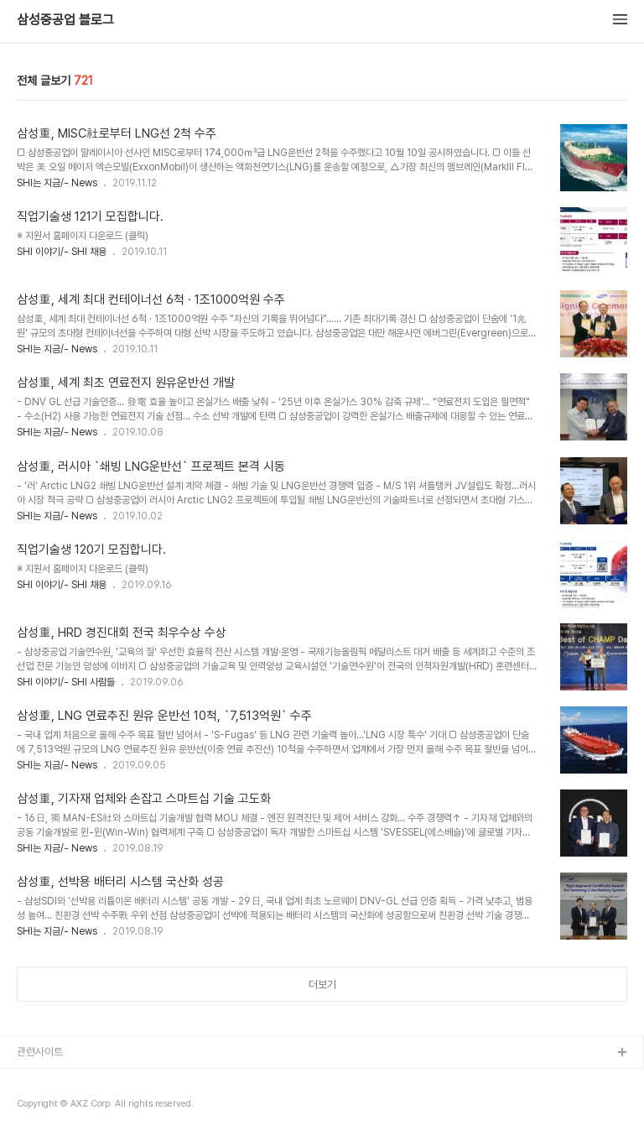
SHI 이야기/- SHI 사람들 (66, 682)
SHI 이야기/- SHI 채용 (61, 252)
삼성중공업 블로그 (65, 20)
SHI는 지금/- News (57, 183)
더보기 (322, 984)
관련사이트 (40, 1051)
